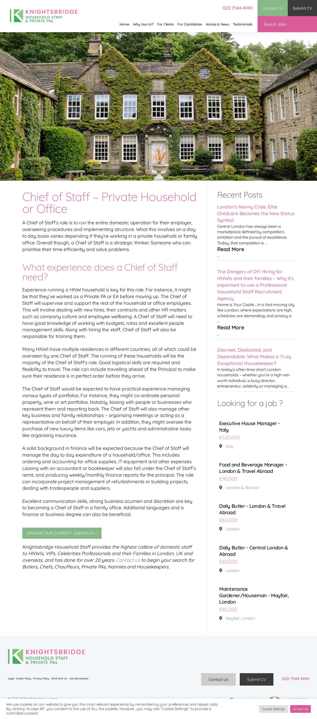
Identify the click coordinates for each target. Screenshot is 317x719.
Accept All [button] (300, 709)
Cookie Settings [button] (273, 709)
